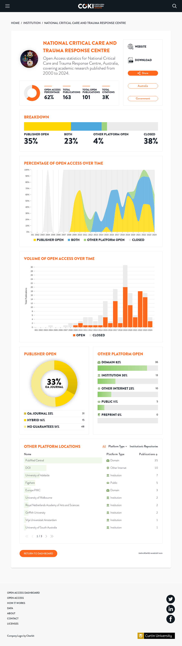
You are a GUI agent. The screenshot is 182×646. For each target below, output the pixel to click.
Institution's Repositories (144, 446)
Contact (12, 618)
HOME (15, 23)
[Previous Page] (32, 536)
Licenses (12, 623)
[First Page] (27, 536)
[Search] (174, 6)
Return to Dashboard (38, 553)
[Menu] (7, 6)
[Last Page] (52, 536)
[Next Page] (46, 536)
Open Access (15, 598)
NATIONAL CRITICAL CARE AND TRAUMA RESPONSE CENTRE (85, 23)
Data (10, 608)
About (11, 613)
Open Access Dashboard (23, 593)
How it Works (16, 603)
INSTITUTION (32, 23)
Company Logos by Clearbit (20, 635)
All (104, 446)
